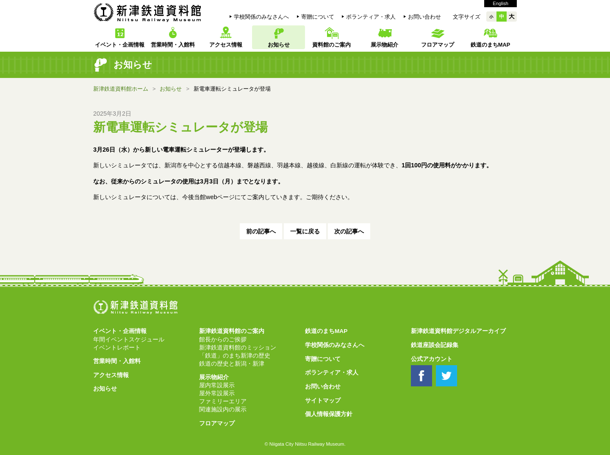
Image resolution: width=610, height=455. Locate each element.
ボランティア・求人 (371, 17)
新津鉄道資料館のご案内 (231, 331)
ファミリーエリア (223, 401)
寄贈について (317, 17)
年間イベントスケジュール (128, 339)
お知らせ (279, 45)
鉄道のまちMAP (490, 45)
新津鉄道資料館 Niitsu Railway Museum (147, 12)
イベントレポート (117, 347)
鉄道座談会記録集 (434, 345)
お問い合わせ (424, 17)
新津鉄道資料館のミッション (237, 347)
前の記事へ (261, 231)
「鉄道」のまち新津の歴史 (234, 355)
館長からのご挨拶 (223, 339)
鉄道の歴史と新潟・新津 (231, 364)
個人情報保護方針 (328, 414)
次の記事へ (349, 231)
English (500, 3)
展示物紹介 (384, 45)
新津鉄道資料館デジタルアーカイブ (458, 331)
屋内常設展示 (217, 385)
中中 (501, 16)
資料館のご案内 (331, 45)
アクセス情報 (225, 45)
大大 (512, 16)
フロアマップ (437, 45)
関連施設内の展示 (223, 409)
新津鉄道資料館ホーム (120, 89)
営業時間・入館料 (173, 45)
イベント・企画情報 (119, 45)
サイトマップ (323, 400)
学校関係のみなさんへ (261, 17)
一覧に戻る (305, 231)
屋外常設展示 (217, 393)
